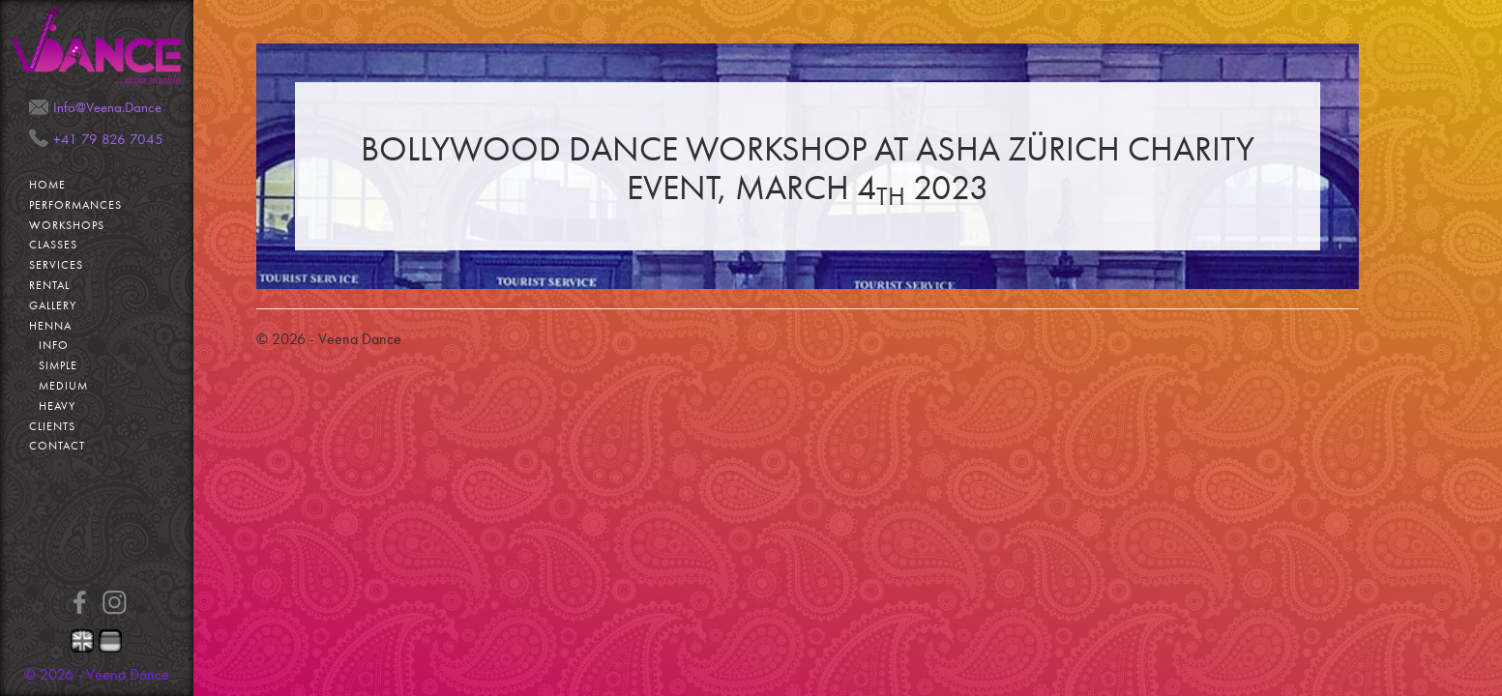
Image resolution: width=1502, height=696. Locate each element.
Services (56, 265)
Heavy (57, 406)
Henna (50, 326)
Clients (52, 426)
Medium (63, 385)
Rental (49, 285)
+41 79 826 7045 (108, 139)
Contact (57, 445)
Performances (75, 205)
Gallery (52, 305)
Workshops (66, 225)
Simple (58, 365)
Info (54, 345)
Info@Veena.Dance (107, 107)
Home (47, 184)
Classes (53, 244)
